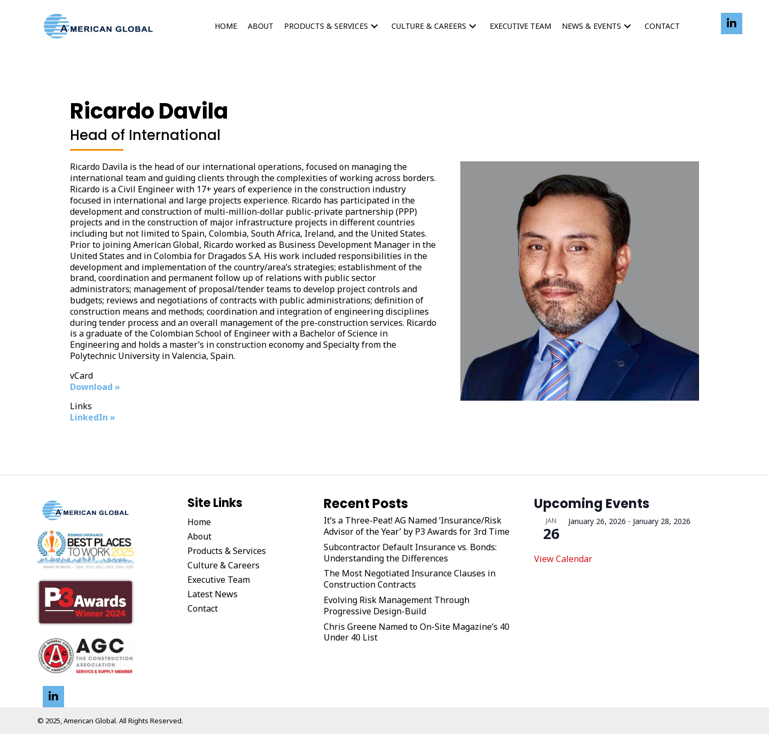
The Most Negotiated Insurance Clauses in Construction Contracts (410, 579)
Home (199, 522)
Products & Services (226, 551)
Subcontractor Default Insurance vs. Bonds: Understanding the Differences (410, 553)
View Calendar (563, 559)
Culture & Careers (223, 565)
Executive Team (218, 579)
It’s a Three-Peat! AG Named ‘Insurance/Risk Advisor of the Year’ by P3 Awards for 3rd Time (416, 526)
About (199, 536)
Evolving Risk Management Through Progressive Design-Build (396, 606)
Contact (202, 608)
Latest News (212, 594)
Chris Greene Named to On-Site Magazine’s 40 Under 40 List (416, 632)
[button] (374, 26)
